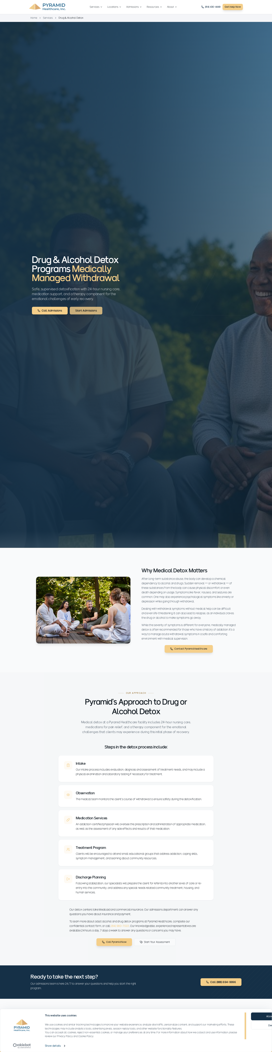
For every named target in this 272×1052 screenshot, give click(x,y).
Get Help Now (233, 7)
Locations (114, 7)
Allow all (244, 1016)
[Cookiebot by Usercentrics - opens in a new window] (22, 1045)
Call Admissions (49, 310)
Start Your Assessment (155, 947)
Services (96, 7)
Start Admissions (86, 310)
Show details (53, 1045)
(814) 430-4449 (210, 7)
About (172, 7)
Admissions (134, 7)
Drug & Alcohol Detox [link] (71, 18)
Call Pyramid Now (114, 947)
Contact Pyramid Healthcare (188, 648)
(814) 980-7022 (120, 931)
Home (34, 18)
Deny (243, 1025)
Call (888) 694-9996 (221, 982)
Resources (154, 7)
